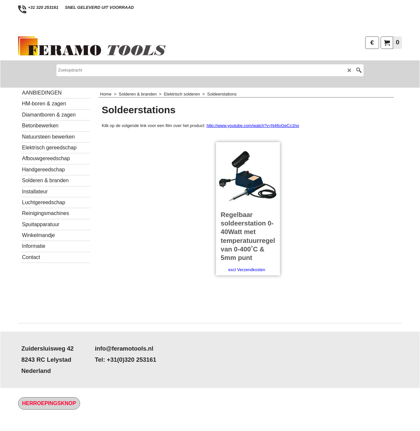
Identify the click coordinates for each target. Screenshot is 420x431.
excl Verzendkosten (246, 297)
